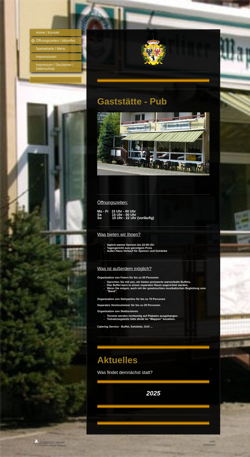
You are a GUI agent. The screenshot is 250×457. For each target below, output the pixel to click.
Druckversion (44, 442)
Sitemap (60, 442)
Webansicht (209, 444)
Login (212, 441)
